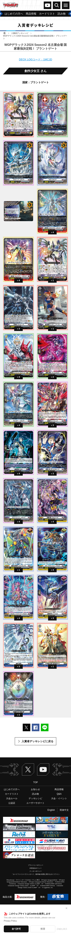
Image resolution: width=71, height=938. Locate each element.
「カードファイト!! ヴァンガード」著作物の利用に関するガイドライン (35, 874)
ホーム (4, 33)
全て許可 (16, 929)
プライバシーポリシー (35, 865)
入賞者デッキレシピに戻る (37, 741)
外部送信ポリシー (36, 868)
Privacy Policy (10, 921)
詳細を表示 (62, 929)
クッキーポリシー (36, 871)
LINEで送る (44, 727)
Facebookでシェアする (35, 727)
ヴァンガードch (47, 5)
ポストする (26, 727)
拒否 (43, 929)
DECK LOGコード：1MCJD (35, 59)
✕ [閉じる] (66, 908)
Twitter (28, 769)
